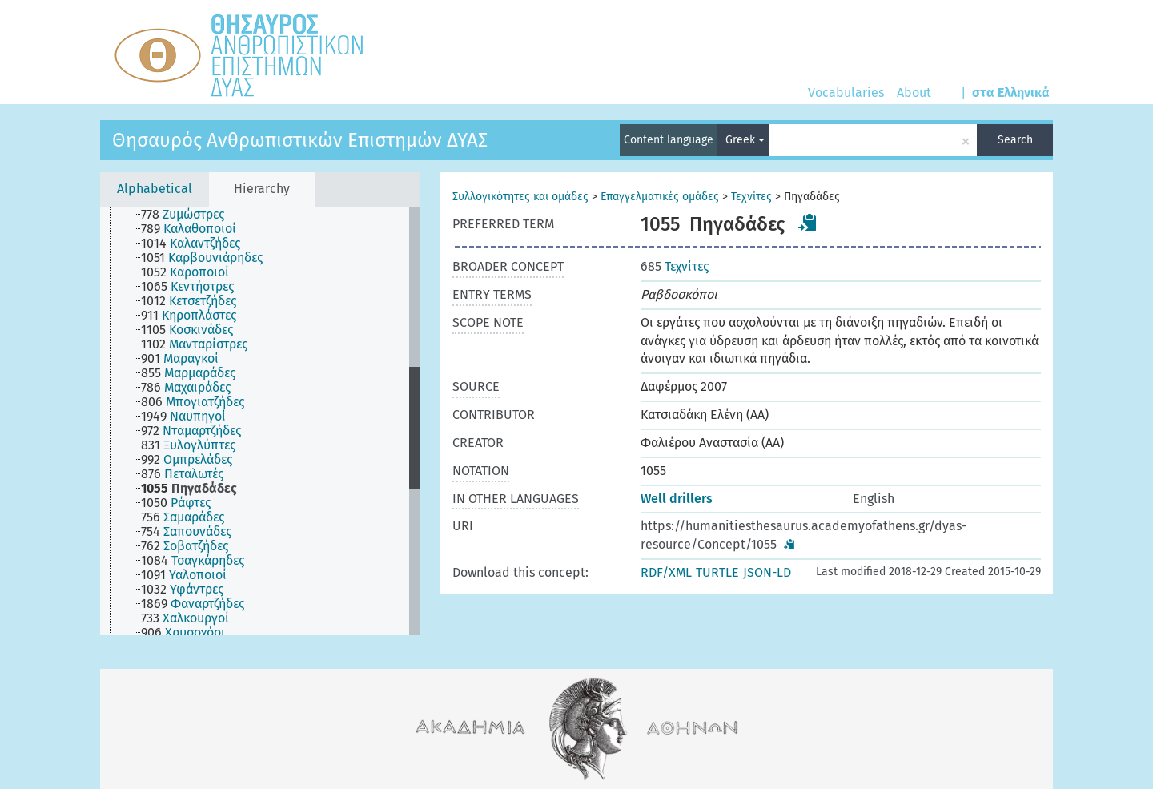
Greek (745, 140)
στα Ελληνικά (1011, 92)
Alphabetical (154, 188)
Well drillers (677, 498)
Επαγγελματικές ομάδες (660, 196)
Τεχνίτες (751, 196)
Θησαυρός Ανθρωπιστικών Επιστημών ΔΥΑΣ (300, 140)
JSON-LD (767, 572)
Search (1015, 140)
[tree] (260, 421)
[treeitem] (189, 214)
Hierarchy (262, 188)
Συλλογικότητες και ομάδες (520, 196)
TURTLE (717, 572)
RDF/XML (666, 572)
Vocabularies (846, 92)
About (914, 92)
